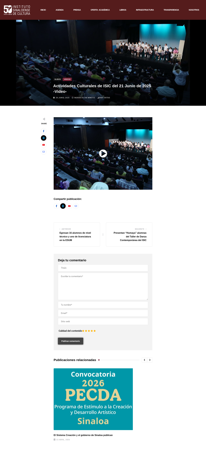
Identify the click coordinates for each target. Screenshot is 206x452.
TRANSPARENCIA (171, 10)
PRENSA (77, 10)
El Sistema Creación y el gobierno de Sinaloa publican (83, 435)
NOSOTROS (194, 10)
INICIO (43, 10)
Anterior (66, 229)
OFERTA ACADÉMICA (100, 10)
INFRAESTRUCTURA (145, 10)
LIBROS (122, 10)
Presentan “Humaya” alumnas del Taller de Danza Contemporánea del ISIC (130, 236)
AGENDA (60, 10)
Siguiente (139, 229)
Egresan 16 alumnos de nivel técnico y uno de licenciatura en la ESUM (75, 236)
